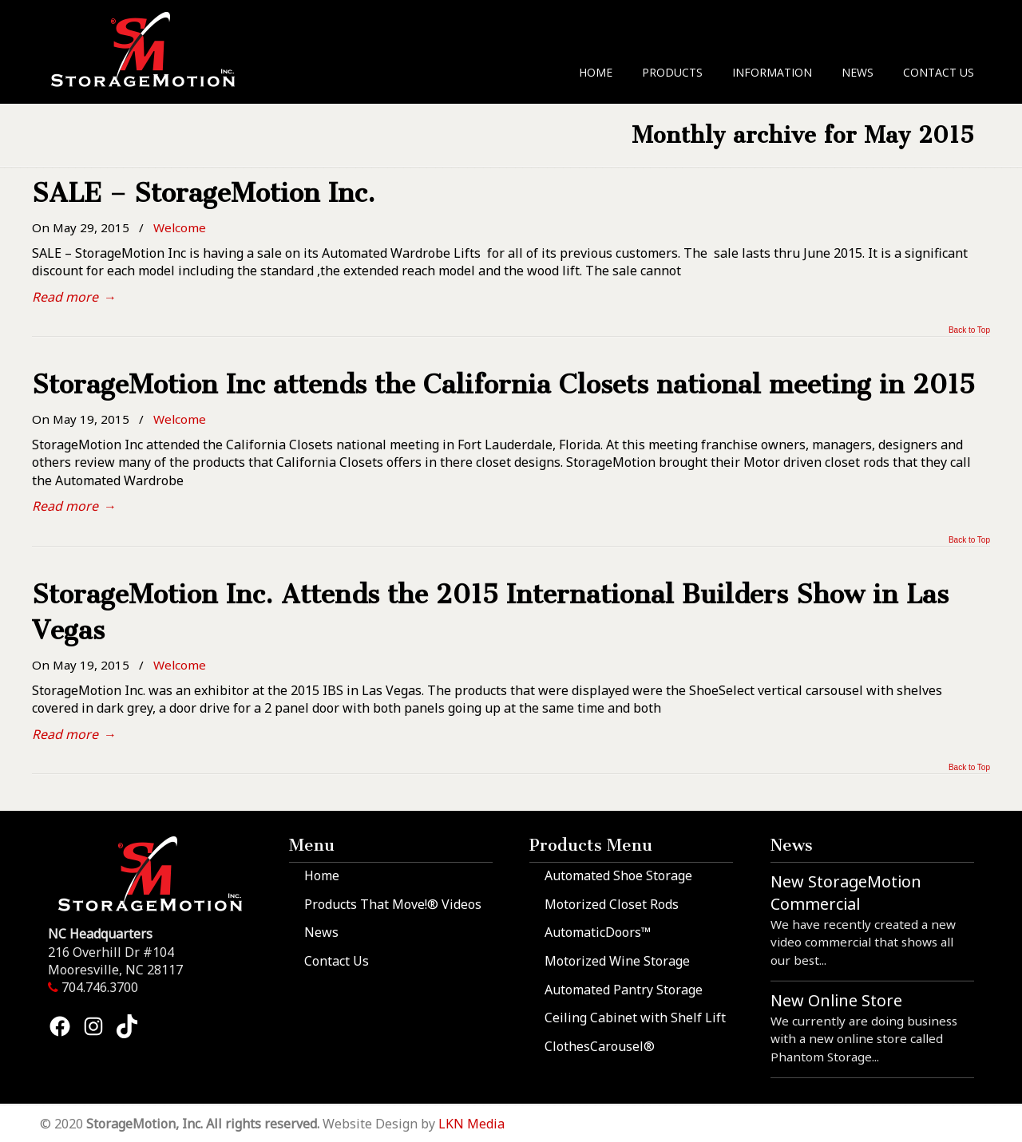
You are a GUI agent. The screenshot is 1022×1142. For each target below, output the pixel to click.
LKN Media (471, 1123)
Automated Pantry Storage (624, 989)
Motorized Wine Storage (617, 961)
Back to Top (969, 330)
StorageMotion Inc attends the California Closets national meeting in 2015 (503, 384)
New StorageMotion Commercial (845, 893)
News (321, 932)
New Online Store (836, 1000)
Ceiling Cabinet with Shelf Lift (635, 1017)
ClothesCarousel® (600, 1046)
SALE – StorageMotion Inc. (203, 193)
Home (321, 875)
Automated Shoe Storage (618, 875)
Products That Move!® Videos (392, 904)
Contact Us (336, 961)
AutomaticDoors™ (598, 932)
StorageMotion (153, 49)
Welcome (179, 227)
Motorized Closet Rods (612, 904)
